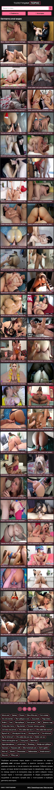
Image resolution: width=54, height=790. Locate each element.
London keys (21, 744)
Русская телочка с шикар (36, 726)
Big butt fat (5, 733)
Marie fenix (34, 740)
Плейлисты (13, 13)
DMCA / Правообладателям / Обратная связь (40, 787)
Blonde (12, 751)
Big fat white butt (7, 737)
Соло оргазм (31, 722)
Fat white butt (46, 733)
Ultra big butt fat (33, 733)
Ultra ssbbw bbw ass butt (44, 730)
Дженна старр (47, 722)
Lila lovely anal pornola (9, 730)
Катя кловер (44, 715)
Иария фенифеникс (8, 744)
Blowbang (31, 744)
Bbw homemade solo (29, 748)
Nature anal (5, 715)
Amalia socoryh (45, 751)
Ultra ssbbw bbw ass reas (24, 737)
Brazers (22, 715)
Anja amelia (35, 719)
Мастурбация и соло (22, 719)
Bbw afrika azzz (32, 715)
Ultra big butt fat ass (19, 733)
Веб (39, 722)
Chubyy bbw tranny (8, 726)
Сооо (10, 722)
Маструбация (19, 722)
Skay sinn (5, 755)
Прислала (5, 748)
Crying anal (24, 740)
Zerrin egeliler (43, 748)
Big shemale (21, 726)
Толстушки (27, 3)
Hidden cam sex (40, 737)
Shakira (4, 722)
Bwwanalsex (21, 751)
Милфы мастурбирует (44, 744)
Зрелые (14, 715)
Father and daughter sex (10, 740)
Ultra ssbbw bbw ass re (26, 730)
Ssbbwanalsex (32, 751)
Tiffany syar (14, 755)
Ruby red (4, 751)
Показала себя (15, 748)
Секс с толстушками (8, 787)
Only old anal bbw (7, 719)
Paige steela (46, 719)
